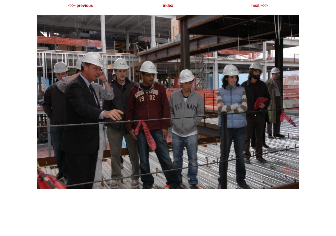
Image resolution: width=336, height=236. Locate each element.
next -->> (259, 5)
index (168, 5)
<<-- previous (80, 5)
